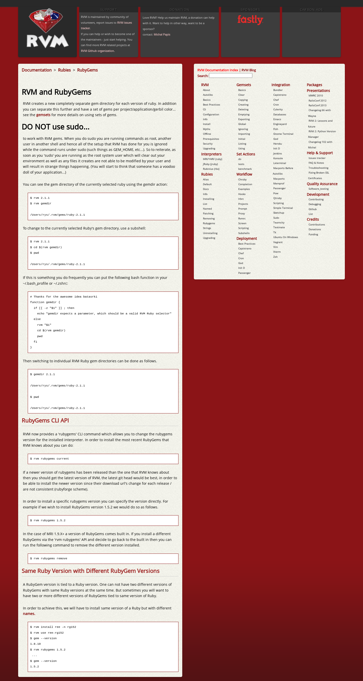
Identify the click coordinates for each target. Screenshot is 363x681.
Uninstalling (210, 233)
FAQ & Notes (316, 163)
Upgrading (209, 148)
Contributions (317, 224)
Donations (315, 229)
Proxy (241, 213)
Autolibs (208, 94)
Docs (206, 189)
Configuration (211, 114)
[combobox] (230, 75)
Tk (274, 232)
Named (207, 208)
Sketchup (278, 212)
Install (206, 124)
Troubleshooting (318, 168)
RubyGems (87, 70)
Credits (313, 219)
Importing (244, 134)
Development (318, 194)
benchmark (245, 169)
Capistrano (244, 248)
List (205, 204)
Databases (279, 114)
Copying (243, 100)
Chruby (242, 179)
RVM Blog (248, 70)
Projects (243, 204)
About (206, 90)
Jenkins (277, 153)
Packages (314, 84)
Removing (209, 218)
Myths (206, 129)
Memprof (278, 183)
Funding (313, 234)
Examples (244, 189)
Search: (202, 76)
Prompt (242, 208)
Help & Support (320, 152)
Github (313, 209)
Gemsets (243, 84)
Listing (242, 143)
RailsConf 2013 (317, 105)
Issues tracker (317, 158)
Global (242, 124)
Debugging (315, 204)
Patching (208, 213)
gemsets (43, 114)
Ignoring (243, 129)
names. (29, 613)
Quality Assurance (322, 183)
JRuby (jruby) (210, 164)
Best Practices (211, 104)
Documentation (37, 70)
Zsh (275, 256)
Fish (275, 129)
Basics (206, 100)
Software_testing (318, 188)
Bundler (278, 90)
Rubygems (209, 223)
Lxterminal (279, 163)
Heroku (277, 143)
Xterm (277, 251)
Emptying (243, 114)
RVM (205, 84)
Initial (241, 139)
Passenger (244, 273)
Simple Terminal (283, 208)
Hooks (242, 194)
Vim (275, 247)
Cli (204, 109)
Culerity (278, 109)
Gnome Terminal (283, 134)
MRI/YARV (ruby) (212, 159)
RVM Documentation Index (217, 70)
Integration (280, 84)
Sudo (276, 217)
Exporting (244, 119)
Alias (206, 179)
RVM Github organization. (98, 51)
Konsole (278, 158)
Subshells (244, 233)
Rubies (65, 70)
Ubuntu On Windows (285, 237)
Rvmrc (242, 218)
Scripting (243, 228)
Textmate (279, 227)
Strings (207, 228)
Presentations (318, 90)
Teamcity (278, 222)
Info (205, 119)
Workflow (244, 174)
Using (241, 148)
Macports (279, 178)
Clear (241, 94)
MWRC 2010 (316, 95)
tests (241, 164)
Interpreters (211, 154)
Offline (207, 134)
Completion (245, 184)
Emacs (277, 119)
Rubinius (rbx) (211, 169)
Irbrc (241, 199)
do (239, 159)
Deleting (243, 109)
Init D (241, 268)
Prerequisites (211, 139)
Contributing (316, 199)
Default (207, 184)
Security (208, 143)
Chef (241, 253)
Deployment (246, 238)
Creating (243, 104)
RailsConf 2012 (317, 100)
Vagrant (278, 242)
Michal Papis (162, 34)
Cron (241, 258)
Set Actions (245, 154)
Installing (208, 199)
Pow (275, 193)
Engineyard (280, 124)
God (240, 263)
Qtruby (277, 198)
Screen (242, 223)
